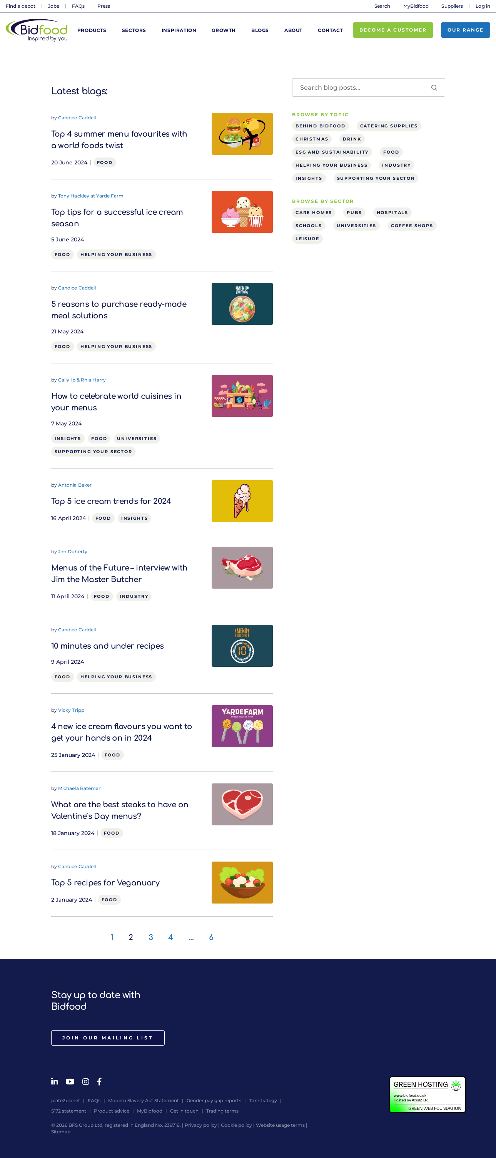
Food (105, 162)
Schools (309, 225)
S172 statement (68, 1111)
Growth (224, 30)
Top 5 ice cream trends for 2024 (111, 501)
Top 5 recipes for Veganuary (105, 883)
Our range (466, 30)
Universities (137, 438)
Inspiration (179, 30)
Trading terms (222, 1111)
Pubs (354, 212)
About (293, 30)
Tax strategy (263, 1100)
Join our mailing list (108, 1038)
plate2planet (65, 1100)
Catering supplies (389, 126)
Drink (352, 139)
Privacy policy (201, 1125)
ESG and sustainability (332, 152)
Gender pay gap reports (214, 1100)
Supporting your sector (93, 451)
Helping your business (116, 254)
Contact (330, 30)
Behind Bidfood (321, 126)
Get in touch (184, 1111)
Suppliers (452, 6)
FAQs (78, 6)
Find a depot (20, 6)
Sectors (134, 30)
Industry (134, 596)
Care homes (314, 212)
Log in (483, 6)
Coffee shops (412, 225)
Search (382, 6)
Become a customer (393, 30)
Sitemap (60, 1132)
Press (103, 6)
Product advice (111, 1111)
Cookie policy (236, 1125)
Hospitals (392, 212)
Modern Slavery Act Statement (143, 1100)
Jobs (53, 6)
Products (92, 30)
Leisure (307, 238)
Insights (68, 438)
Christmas (312, 139)
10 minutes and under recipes (107, 646)
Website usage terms (280, 1125)
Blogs (260, 30)
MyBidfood (416, 6)
